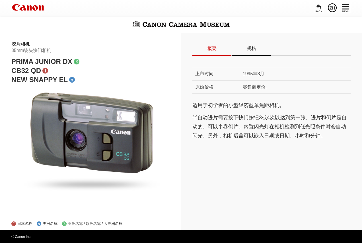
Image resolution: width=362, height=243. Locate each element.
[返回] (319, 8)
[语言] (332, 8)
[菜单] (346, 8)
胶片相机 (20, 44)
